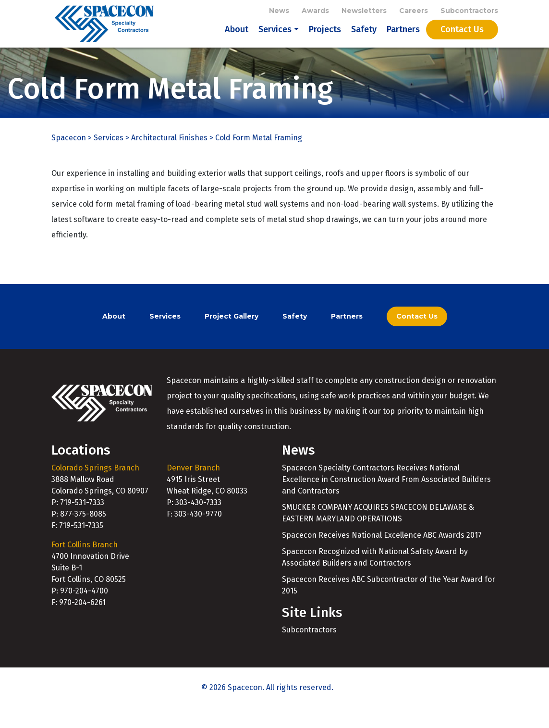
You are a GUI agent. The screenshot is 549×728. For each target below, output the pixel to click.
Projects (325, 39)
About (236, 39)
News (279, 10)
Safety (364, 39)
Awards (315, 10)
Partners (403, 39)
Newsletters (364, 10)
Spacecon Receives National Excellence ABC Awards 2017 (382, 554)
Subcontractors (469, 10)
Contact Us (462, 39)
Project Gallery (231, 336)
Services (275, 39)
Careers (413, 10)
